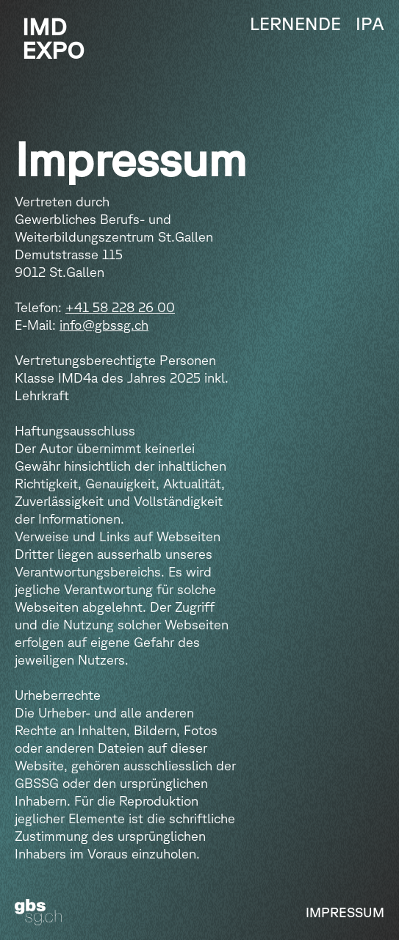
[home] (50, 38)
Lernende (295, 23)
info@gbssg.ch (104, 324)
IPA (370, 23)
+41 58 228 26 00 (120, 307)
